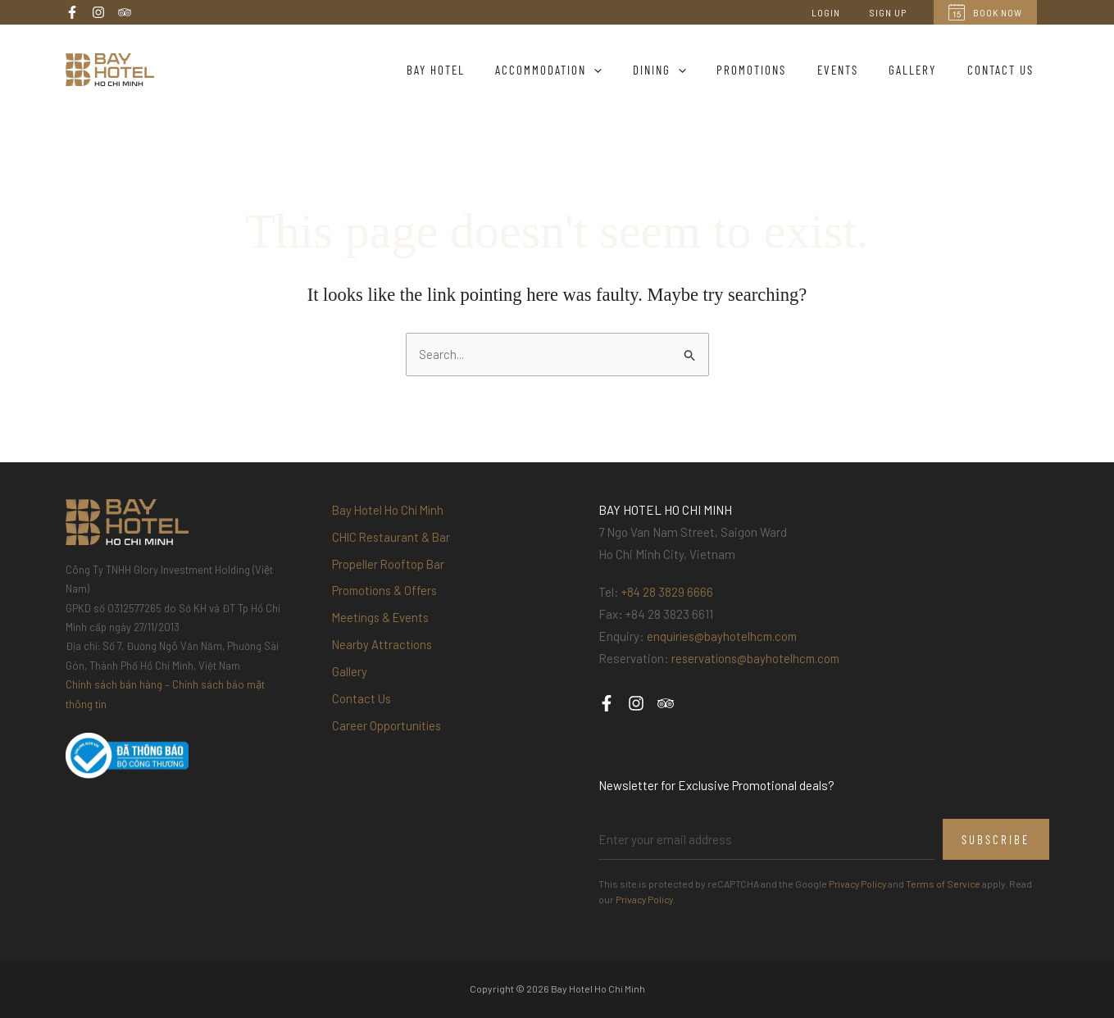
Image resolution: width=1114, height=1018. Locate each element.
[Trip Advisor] (124, 12)
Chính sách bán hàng (114, 685)
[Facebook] (72, 12)
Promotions (773, 69)
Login (840, 12)
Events (853, 69)
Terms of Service (948, 884)
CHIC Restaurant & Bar (393, 538)
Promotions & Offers (386, 595)
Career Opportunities (387, 736)
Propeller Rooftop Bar (389, 567)
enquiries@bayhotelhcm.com (725, 636)
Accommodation (583, 70)
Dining (687, 70)
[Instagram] (98, 12)
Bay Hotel (476, 69)
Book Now (985, 12)
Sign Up (893, 12)
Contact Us (1004, 69)
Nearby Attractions (383, 651)
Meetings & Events (383, 623)
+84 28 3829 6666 (667, 592)
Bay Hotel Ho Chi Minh (390, 510)
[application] (628, 70)
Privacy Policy (859, 884)
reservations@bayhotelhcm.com (758, 659)
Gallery (922, 69)
